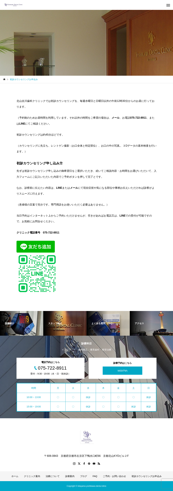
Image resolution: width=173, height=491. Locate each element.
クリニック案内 (32, 476)
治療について (53, 476)
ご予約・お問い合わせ (114, 476)
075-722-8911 (51, 232)
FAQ (95, 476)
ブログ (83, 476)
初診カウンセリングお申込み (147, 476)
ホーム (14, 476)
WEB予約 (122, 370)
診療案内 (69, 476)
